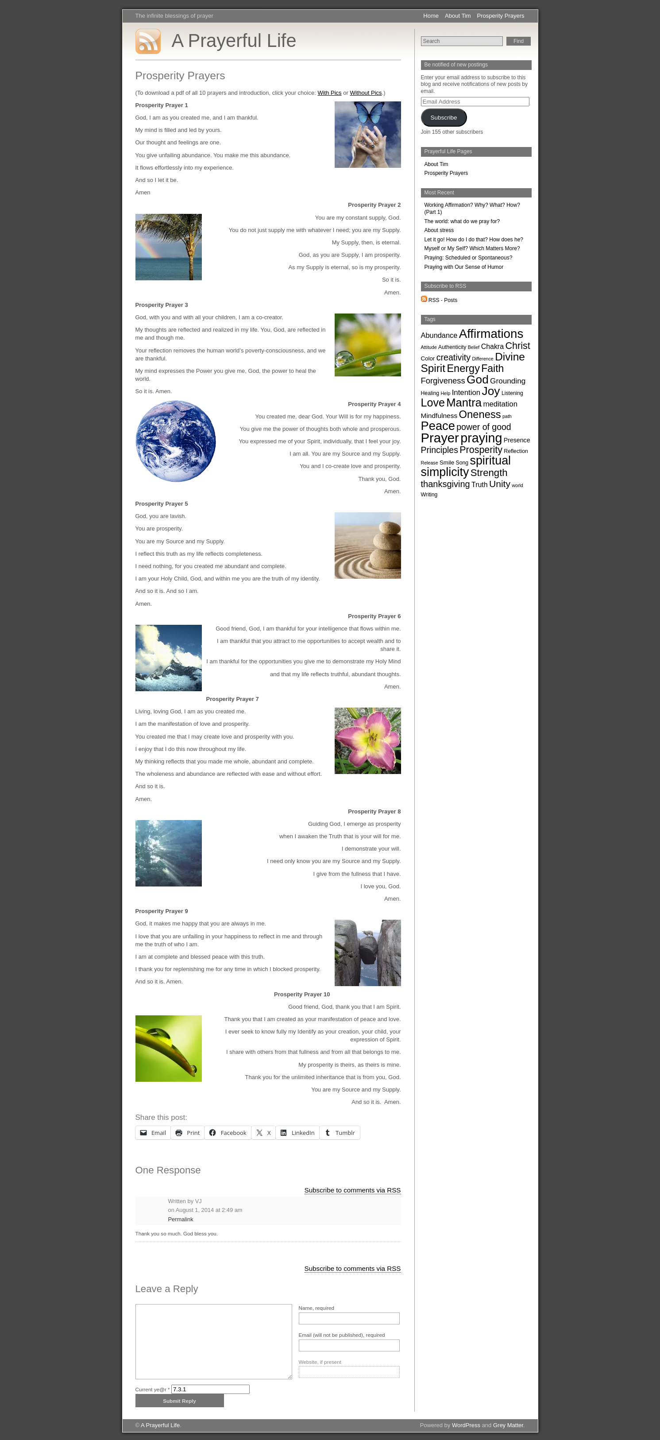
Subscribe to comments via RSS (353, 1190)
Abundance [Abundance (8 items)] (439, 335)
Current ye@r (152, 1389)
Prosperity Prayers (501, 15)
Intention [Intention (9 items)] (466, 392)
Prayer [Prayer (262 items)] (440, 437)
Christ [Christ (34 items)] (517, 345)
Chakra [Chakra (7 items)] (492, 346)
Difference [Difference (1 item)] (482, 358)
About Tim (458, 15)
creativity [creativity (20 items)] (453, 357)
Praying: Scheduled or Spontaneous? (469, 258)
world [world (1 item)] (517, 485)
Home (431, 15)
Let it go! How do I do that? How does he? (474, 239)
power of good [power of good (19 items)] (483, 427)
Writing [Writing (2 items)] (429, 495)
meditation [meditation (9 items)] (500, 404)
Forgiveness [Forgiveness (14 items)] (443, 380)
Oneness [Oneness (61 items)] (480, 414)
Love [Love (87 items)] (433, 402)
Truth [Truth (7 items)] (479, 484)
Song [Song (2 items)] (462, 463)
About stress (439, 230)
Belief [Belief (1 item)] (474, 347)
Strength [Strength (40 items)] (489, 472)
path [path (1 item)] (507, 416)
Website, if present (320, 1362)
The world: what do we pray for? (462, 221)
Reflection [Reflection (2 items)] (516, 451)
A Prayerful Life (234, 40)
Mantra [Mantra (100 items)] (464, 402)
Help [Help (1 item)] (445, 393)
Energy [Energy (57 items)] (463, 368)
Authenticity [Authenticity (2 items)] (452, 347)
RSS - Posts (439, 300)
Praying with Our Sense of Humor (464, 267)
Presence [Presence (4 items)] (517, 440)
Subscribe (443, 117)
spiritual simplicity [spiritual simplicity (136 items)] (466, 466)
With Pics (329, 92)
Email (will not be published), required (342, 1335)
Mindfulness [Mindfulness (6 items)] (439, 415)
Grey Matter (508, 1425)
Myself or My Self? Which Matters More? (472, 248)
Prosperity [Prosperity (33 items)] (480, 450)
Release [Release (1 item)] (429, 462)
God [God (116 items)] (478, 379)
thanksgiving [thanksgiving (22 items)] (445, 484)
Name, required (317, 1308)
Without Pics (366, 92)
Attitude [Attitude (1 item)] (429, 347)
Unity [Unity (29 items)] (499, 484)
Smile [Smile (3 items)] (447, 462)
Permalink (180, 1219)
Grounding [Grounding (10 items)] (507, 380)
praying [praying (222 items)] (481, 438)
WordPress (466, 1425)
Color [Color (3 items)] (428, 358)
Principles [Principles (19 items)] (439, 450)
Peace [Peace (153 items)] (438, 426)
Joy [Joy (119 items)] (491, 391)
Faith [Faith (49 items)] (492, 368)
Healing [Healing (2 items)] (430, 393)
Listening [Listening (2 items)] (512, 393)
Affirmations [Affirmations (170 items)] (491, 334)
